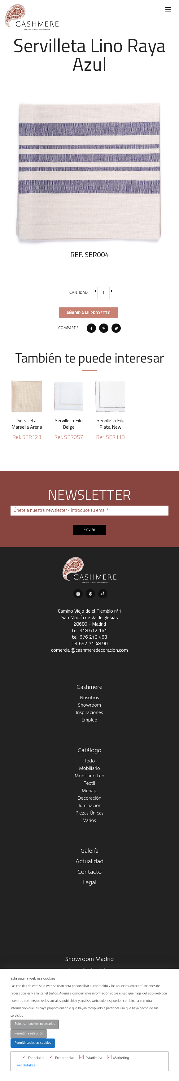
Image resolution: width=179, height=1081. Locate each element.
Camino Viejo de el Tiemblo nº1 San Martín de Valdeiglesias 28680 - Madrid (89, 617)
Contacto (89, 872)
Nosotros (89, 698)
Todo (89, 761)
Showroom (89, 705)
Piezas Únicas (89, 813)
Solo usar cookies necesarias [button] (35, 1024)
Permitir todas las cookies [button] (33, 1043)
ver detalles (26, 1065)
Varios (89, 821)
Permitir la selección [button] (29, 1033)
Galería (89, 851)
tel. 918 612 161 (89, 630)
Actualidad (90, 862)
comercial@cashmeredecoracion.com (89, 650)
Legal (90, 883)
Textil (89, 783)
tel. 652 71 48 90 (89, 643)
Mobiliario (89, 769)
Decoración (90, 798)
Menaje (89, 791)
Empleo (89, 720)
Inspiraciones (89, 713)
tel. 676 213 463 (89, 637)
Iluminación (90, 806)
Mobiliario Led (89, 776)
